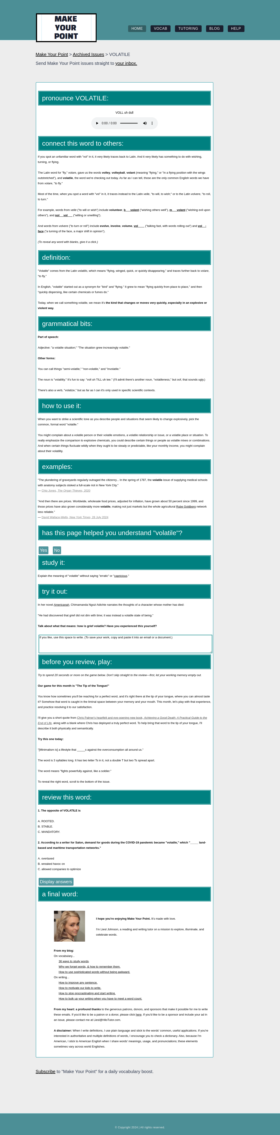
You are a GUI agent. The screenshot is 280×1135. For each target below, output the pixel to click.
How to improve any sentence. (78, 982)
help (236, 28)
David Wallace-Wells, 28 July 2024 (75, 517)
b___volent (131, 210)
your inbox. (126, 63)
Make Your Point (52, 54)
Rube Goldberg (186, 506)
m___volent (177, 210)
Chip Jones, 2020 (66, 490)
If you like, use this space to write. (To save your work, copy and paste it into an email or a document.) (125, 644)
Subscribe (46, 1071)
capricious (120, 575)
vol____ (139, 226)
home (137, 28)
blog (214, 28)
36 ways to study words (74, 961)
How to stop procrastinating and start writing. (87, 993)
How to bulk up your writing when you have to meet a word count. (100, 998)
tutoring (188, 28)
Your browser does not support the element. (124, 123)
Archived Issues (88, 54)
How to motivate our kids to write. (80, 988)
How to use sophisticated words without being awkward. (94, 972)
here (138, 1014)
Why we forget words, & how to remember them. (89, 966)
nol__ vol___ (63, 215)
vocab (160, 28)
